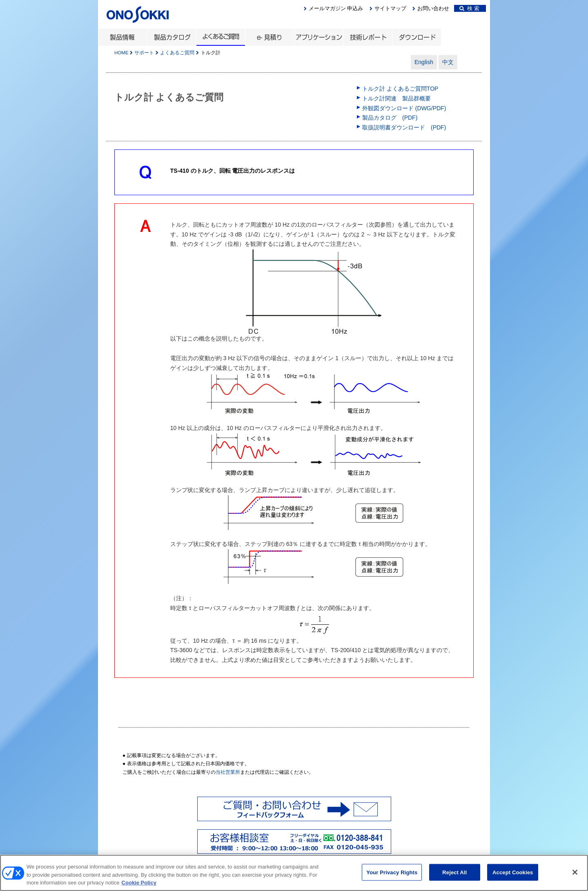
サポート (144, 52)
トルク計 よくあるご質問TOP (400, 88)
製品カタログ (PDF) (389, 117)
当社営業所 (228, 772)
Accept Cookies (512, 882)
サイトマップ (390, 8)
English (423, 62)
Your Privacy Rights (391, 882)
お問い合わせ (433, 8)
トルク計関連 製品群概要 (396, 98)
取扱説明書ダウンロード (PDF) (404, 127)
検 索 (469, 8)
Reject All (454, 882)
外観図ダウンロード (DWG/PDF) (404, 108)
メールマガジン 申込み (336, 8)
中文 (448, 62)
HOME (121, 52)
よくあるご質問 (177, 52)
